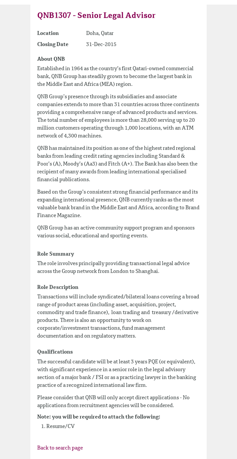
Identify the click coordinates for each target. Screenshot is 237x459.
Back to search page (60, 448)
